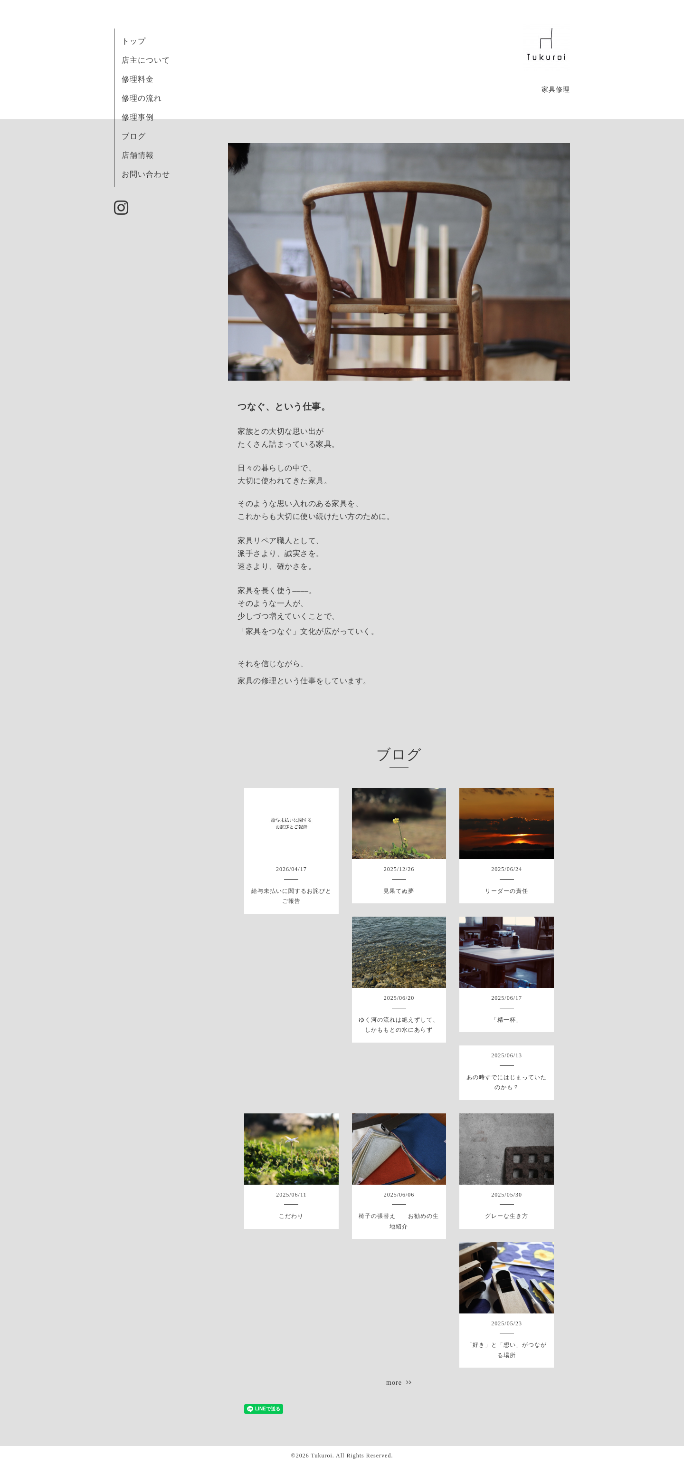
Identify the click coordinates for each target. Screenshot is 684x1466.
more (399, 1382)
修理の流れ (142, 98)
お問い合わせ (146, 174)
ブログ (134, 136)
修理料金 (138, 79)
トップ (134, 41)
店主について (146, 60)
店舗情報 (138, 155)
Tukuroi (321, 1455)
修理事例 (138, 117)
